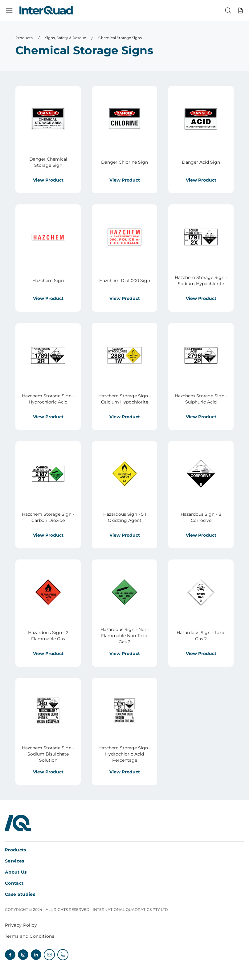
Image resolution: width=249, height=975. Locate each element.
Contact (14, 883)
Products (24, 37)
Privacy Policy (21, 925)
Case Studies (20, 894)
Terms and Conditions (29, 936)
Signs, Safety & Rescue (65, 37)
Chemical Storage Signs (120, 37)
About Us (16, 872)
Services (14, 861)
